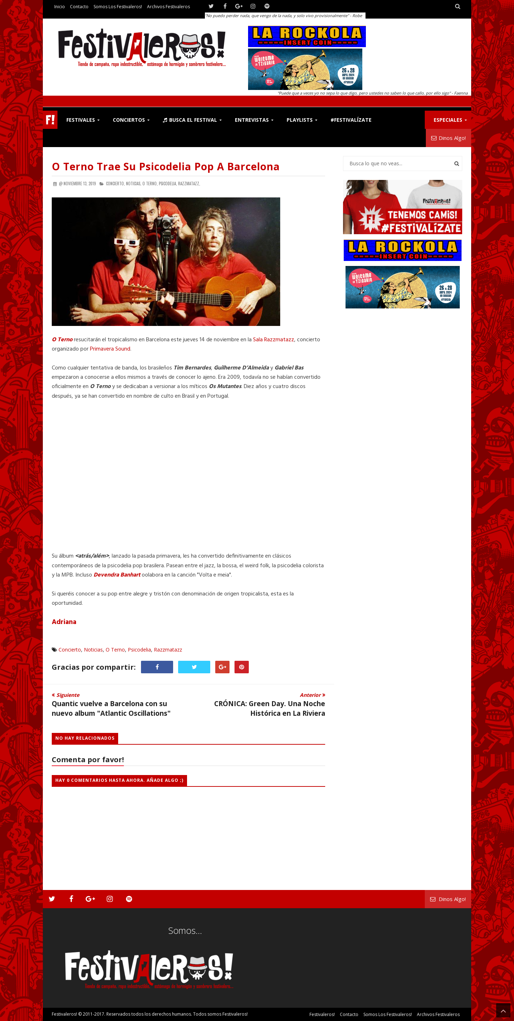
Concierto (70, 649)
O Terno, (150, 183)
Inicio (59, 7)
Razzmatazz (168, 649)
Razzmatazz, (189, 183)
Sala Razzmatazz (273, 339)
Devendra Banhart (117, 575)
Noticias (93, 649)
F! (50, 119)
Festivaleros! (64, 1014)
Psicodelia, (168, 183)
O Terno (62, 339)
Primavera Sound (110, 349)
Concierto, (115, 183)
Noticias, (133, 183)
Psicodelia (139, 649)
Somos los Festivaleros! (118, 7)
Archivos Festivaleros (168, 7)
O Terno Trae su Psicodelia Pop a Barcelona (166, 166)
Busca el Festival (190, 119)
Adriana (64, 622)
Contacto (79, 7)
